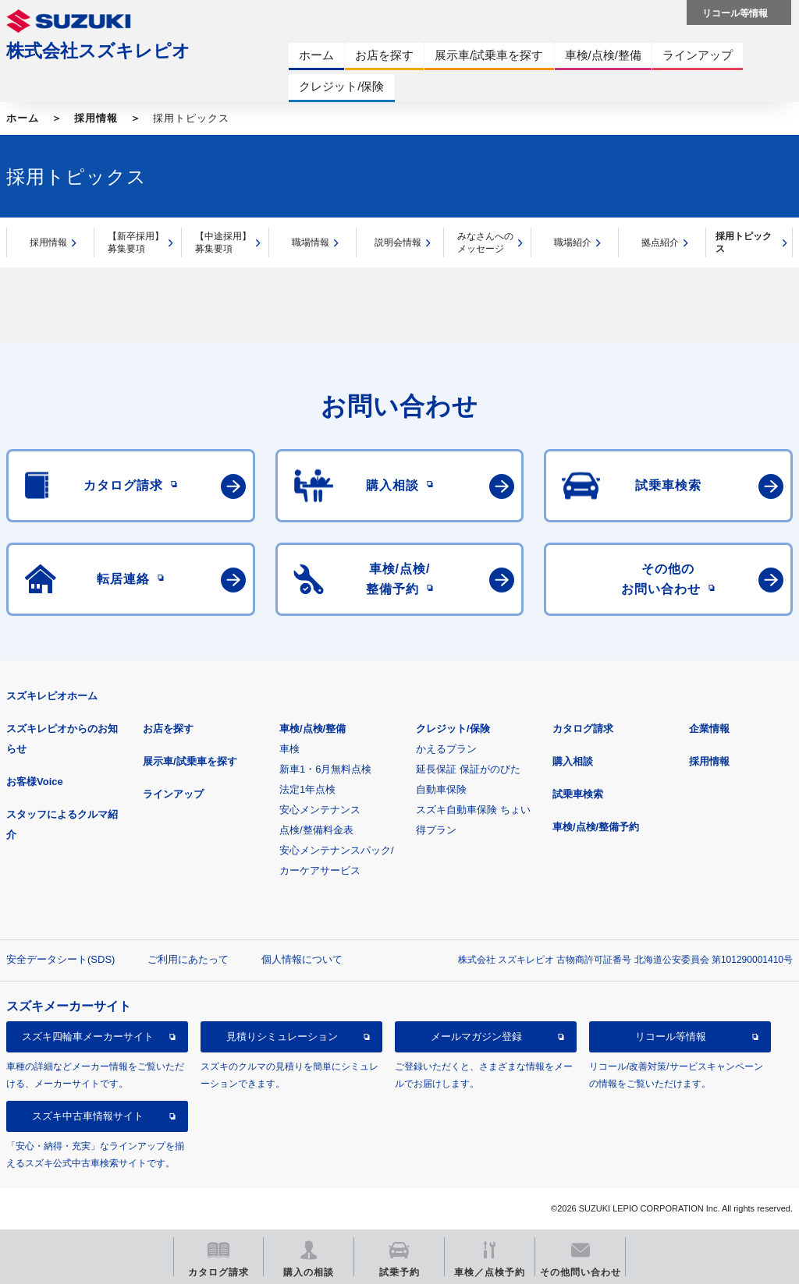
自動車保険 (441, 789)
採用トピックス (744, 243)
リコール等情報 (670, 1036)
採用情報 (96, 118)
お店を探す (168, 728)
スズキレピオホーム (52, 696)
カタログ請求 (582, 728)
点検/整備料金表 (316, 830)
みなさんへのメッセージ (485, 243)
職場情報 (310, 242)
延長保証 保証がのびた (468, 769)
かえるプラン (446, 749)
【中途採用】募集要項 (223, 243)
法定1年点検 (307, 789)
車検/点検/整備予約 (595, 827)
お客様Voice (34, 781)
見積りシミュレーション (282, 1036)
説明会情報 (398, 242)
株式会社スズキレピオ (98, 51)
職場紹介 (572, 242)
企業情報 (709, 728)
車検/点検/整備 (312, 728)
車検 (289, 749)
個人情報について (302, 959)
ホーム (22, 118)
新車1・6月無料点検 (325, 769)
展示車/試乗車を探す (190, 761)
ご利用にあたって (188, 959)
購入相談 (572, 761)
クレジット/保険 (453, 728)
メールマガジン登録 (476, 1036)
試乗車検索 (577, 794)
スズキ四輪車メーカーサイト (88, 1036)
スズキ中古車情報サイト (88, 1116)
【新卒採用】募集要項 (136, 243)
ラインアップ (173, 794)
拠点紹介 (660, 242)
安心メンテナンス (319, 809)
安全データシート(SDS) (60, 959)
